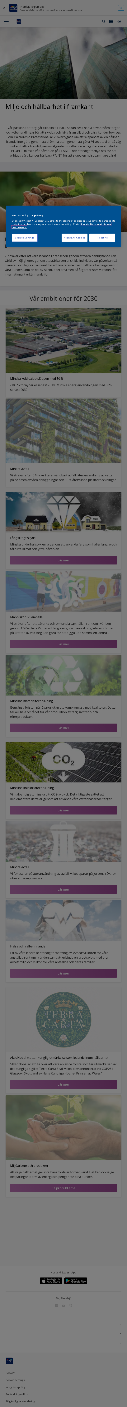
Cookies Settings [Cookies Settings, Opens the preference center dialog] (24, 237)
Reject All (102, 237)
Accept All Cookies (74, 237)
